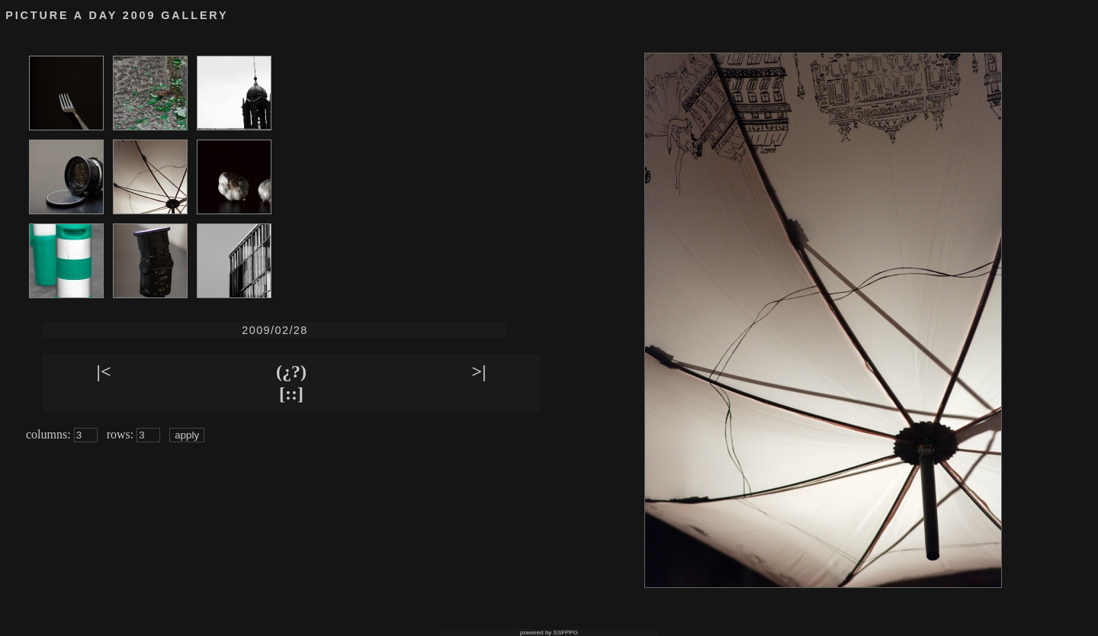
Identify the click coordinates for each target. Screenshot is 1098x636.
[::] (291, 393)
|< (104, 371)
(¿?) (291, 371)
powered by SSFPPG (549, 632)
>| (479, 371)
